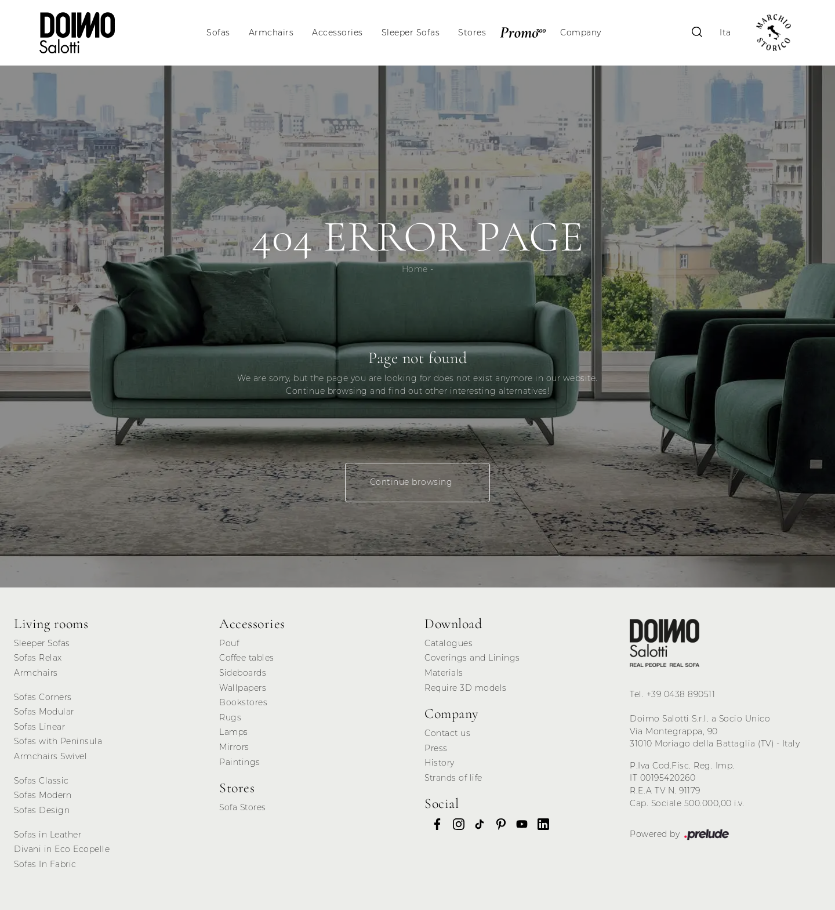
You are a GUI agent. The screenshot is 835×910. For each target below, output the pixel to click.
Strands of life (453, 778)
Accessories (337, 32)
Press (436, 748)
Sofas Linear (39, 727)
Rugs (230, 717)
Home (415, 269)
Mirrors (234, 747)
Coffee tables (246, 657)
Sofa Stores (242, 807)
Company (580, 32)
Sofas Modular (44, 711)
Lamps (233, 732)
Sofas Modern (42, 795)
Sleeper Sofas (411, 32)
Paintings (239, 762)
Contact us (447, 733)
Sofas (218, 32)
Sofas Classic (41, 780)
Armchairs (271, 32)
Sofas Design (42, 810)
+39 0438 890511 (681, 694)
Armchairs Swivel (50, 756)
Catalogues (448, 643)
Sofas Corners (43, 697)
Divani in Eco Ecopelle (62, 849)
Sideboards (242, 673)
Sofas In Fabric (45, 864)
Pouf (229, 643)
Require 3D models (465, 688)
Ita (725, 32)
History (439, 762)
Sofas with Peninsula (58, 741)
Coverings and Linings (472, 657)
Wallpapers (242, 688)
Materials (443, 673)
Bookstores (243, 702)
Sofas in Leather (47, 834)
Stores (472, 32)
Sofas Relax (38, 657)
